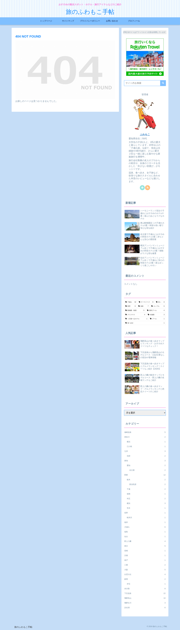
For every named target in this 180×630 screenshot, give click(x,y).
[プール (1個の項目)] (157, 319)
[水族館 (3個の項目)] (156, 315)
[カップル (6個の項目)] (158, 306)
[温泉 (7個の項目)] (143, 306)
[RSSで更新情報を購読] (147, 187)
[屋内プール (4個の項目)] (156, 310)
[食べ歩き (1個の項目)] (145, 323)
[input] (145, 83)
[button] (163, 83)
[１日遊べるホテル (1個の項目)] (136, 319)
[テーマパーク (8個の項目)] (146, 302)
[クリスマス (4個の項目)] (135, 315)
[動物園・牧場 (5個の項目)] (134, 310)
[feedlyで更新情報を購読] (142, 187)
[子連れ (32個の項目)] (130, 302)
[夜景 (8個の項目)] (130, 306)
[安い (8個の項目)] (160, 302)
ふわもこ (145, 134)
